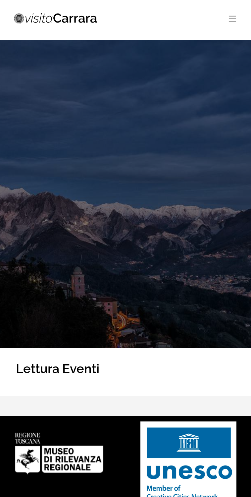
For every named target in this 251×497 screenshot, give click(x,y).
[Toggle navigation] (232, 19)
